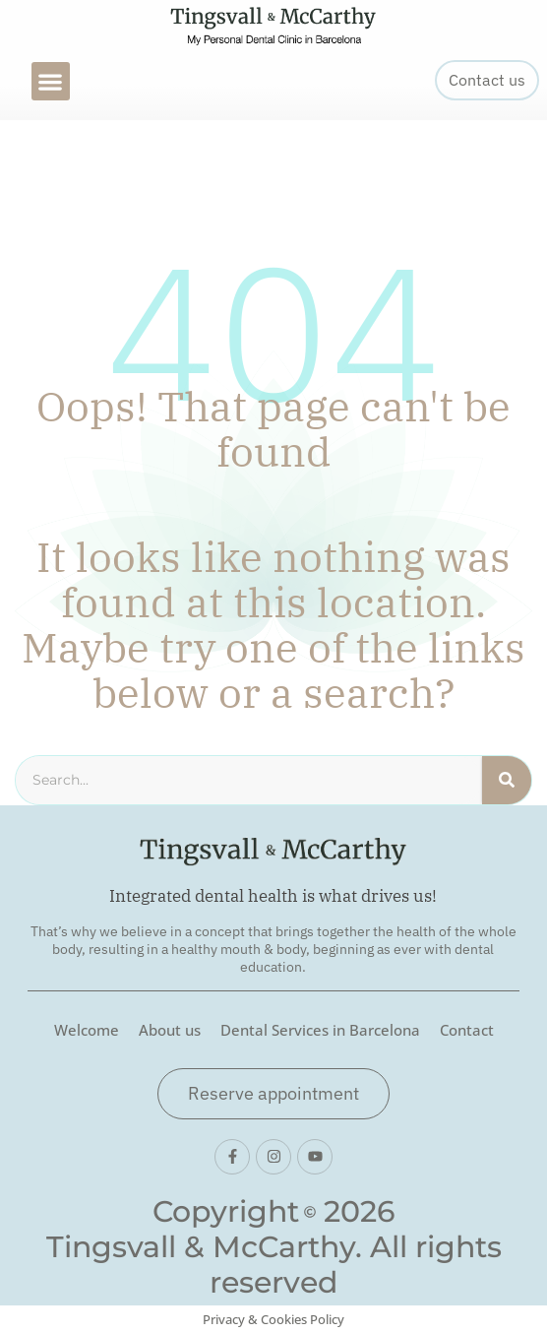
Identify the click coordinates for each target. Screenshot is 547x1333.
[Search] (506, 779)
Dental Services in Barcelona (320, 1030)
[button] (50, 81)
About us (170, 1030)
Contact (467, 1030)
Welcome (86, 1030)
